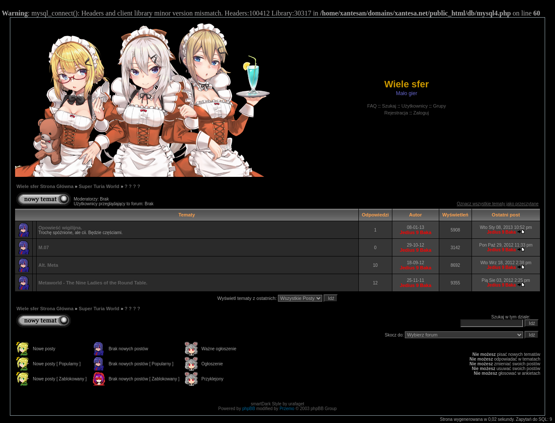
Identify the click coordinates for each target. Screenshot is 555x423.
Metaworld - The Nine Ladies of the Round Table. (92, 282)
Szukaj (389, 105)
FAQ (372, 105)
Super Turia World (99, 186)
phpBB (248, 408)
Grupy (439, 105)
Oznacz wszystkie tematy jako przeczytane (498, 203)
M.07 (43, 247)
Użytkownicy (414, 105)
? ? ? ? (132, 186)
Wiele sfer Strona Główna (45, 186)
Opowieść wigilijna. (60, 227)
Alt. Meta (48, 265)
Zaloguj (421, 112)
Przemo (287, 408)
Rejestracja (396, 112)
